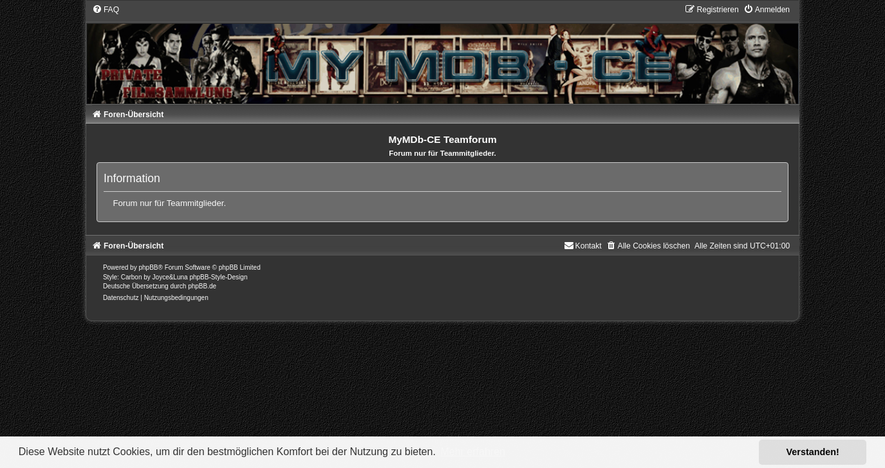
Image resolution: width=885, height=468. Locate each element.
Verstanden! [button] (813, 452)
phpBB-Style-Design (218, 277)
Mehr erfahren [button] (472, 451)
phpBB (148, 267)
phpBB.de (202, 286)
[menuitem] (105, 9)
